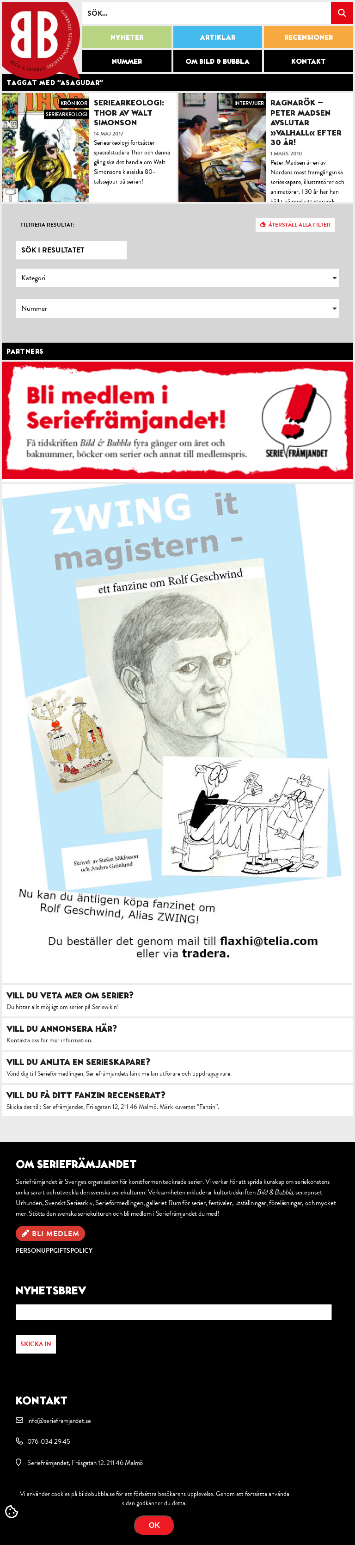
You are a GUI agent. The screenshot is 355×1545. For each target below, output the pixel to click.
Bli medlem (56, 1233)
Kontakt (308, 61)
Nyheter (126, 37)
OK (154, 1525)
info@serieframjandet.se (59, 1421)
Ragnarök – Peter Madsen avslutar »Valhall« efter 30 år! (306, 122)
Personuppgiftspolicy (54, 1251)
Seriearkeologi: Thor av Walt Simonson (129, 112)
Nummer (127, 61)
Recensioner (308, 37)
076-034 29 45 (48, 1441)
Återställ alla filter (300, 225)
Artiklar (217, 37)
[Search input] (207, 13)
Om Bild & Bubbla (217, 61)
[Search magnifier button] (342, 13)
